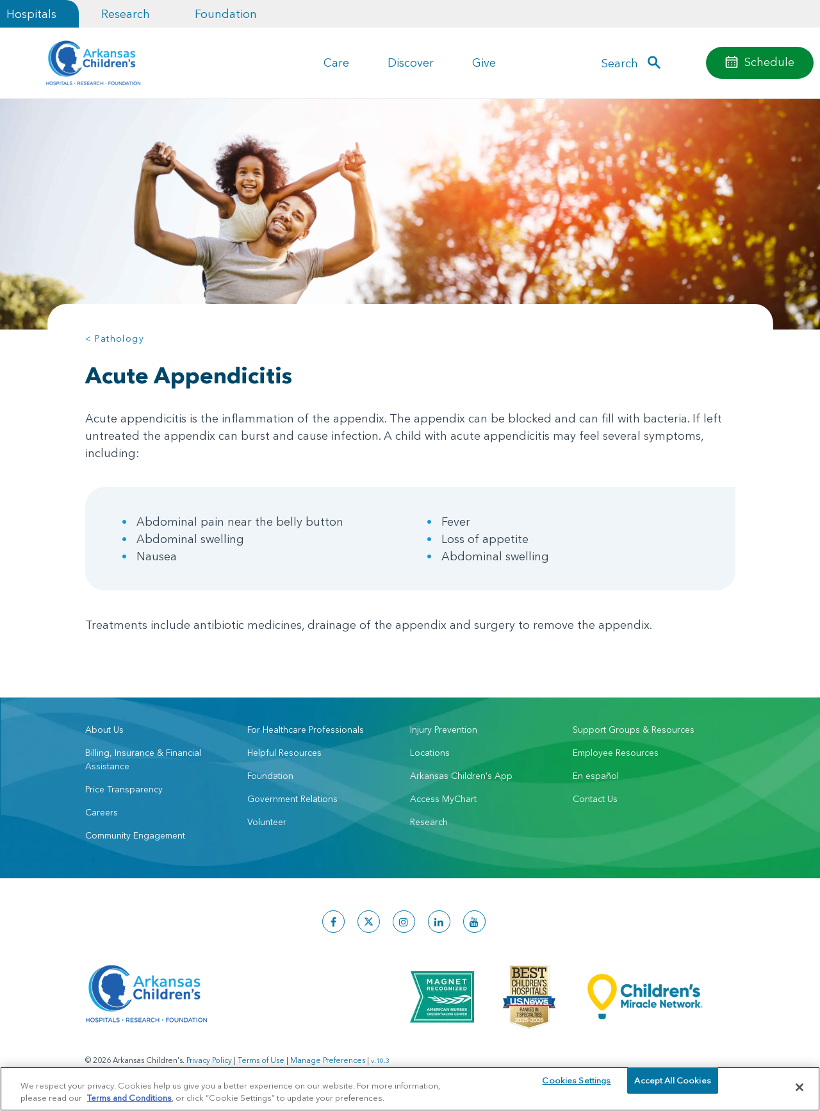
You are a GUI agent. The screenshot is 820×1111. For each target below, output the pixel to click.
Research (125, 13)
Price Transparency (124, 789)
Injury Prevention (443, 729)
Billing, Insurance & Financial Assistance (143, 759)
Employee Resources (616, 752)
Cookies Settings (576, 1087)
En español (596, 775)
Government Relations (292, 799)
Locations (430, 752)
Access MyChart (443, 799)
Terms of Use (261, 1060)
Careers (101, 812)
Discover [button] (411, 62)
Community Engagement (135, 835)
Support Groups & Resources (633, 729)
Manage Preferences (327, 1060)
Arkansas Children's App (461, 775)
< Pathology (114, 338)
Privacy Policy (209, 1060)
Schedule (769, 61)
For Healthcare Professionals (305, 729)
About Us (104, 729)
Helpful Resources (284, 752)
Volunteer (266, 822)
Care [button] (336, 62)
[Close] (799, 1087)
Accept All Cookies (672, 1087)
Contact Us (595, 799)
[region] (410, 1088)
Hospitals (31, 13)
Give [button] (484, 62)
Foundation (226, 13)
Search (620, 63)
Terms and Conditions (129, 1097)
